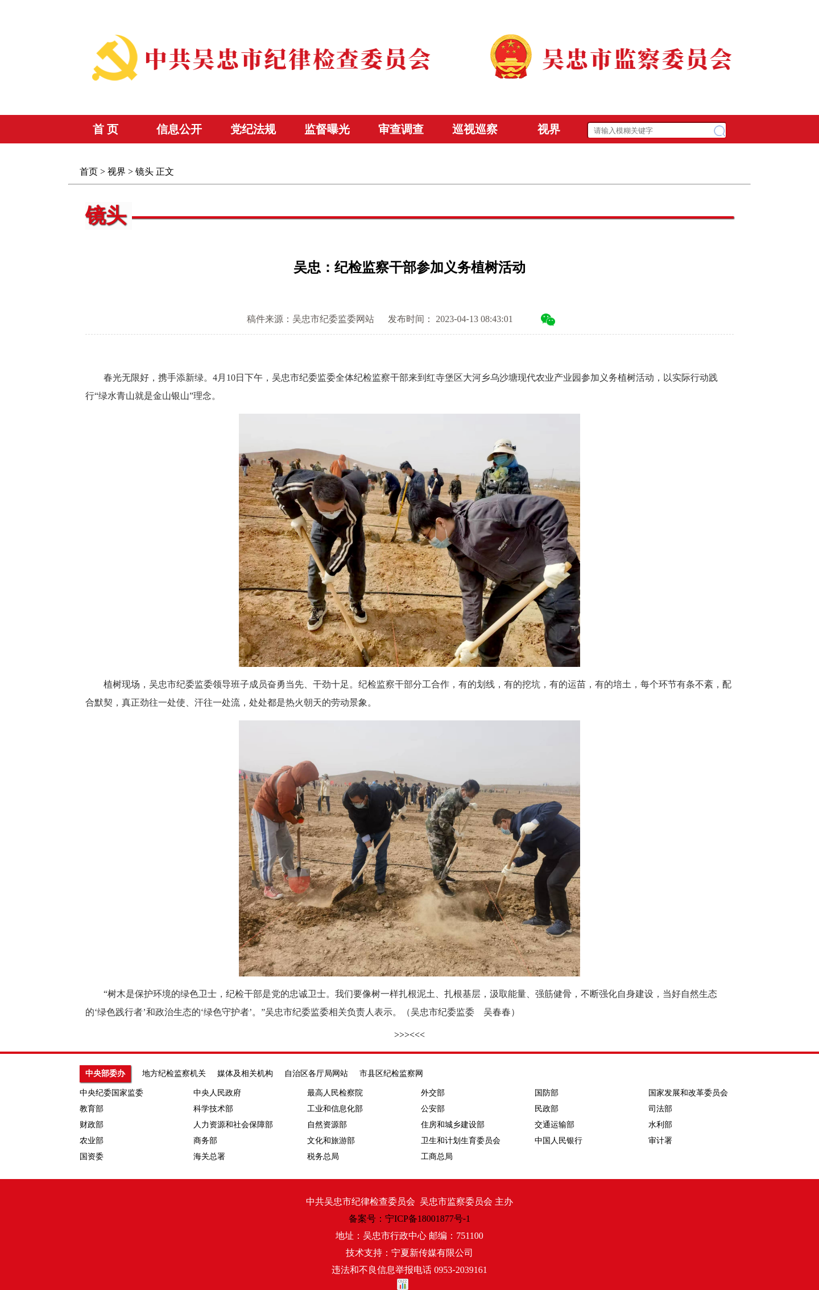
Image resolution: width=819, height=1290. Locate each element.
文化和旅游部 (331, 1140)
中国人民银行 (558, 1140)
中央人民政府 (217, 1093)
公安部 (433, 1108)
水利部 (660, 1124)
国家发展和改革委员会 (688, 1093)
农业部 (92, 1140)
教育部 (92, 1108)
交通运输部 (554, 1124)
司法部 (660, 1108)
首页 (89, 171)
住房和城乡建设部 (453, 1124)
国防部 (547, 1093)
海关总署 (209, 1156)
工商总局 (437, 1156)
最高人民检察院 (335, 1093)
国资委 (92, 1156)
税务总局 (323, 1156)
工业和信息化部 (335, 1108)
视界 (116, 171)
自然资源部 (327, 1124)
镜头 (144, 171)
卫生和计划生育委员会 (460, 1140)
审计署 (660, 1140)
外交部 (433, 1093)
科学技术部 (213, 1108)
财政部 (92, 1124)
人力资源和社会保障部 (233, 1124)
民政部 (547, 1108)
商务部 (205, 1140)
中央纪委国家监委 (111, 1093)
